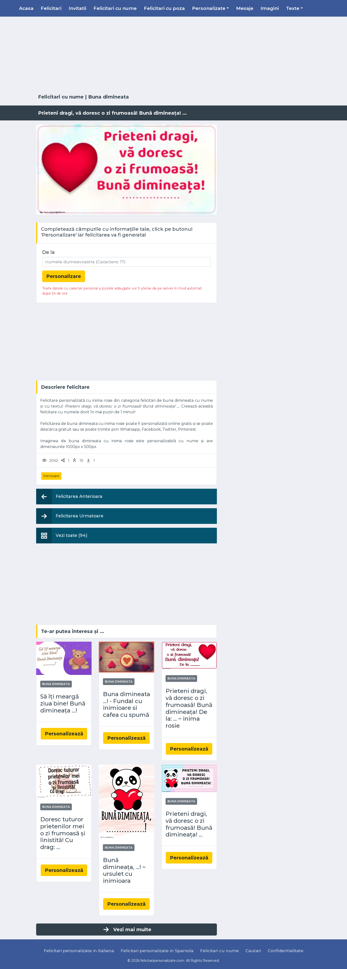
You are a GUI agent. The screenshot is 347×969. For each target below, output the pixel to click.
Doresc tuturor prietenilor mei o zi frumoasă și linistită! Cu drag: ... (62, 833)
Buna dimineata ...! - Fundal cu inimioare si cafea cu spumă (126, 704)
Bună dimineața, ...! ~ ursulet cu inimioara (124, 870)
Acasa (26, 8)
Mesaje (244, 8)
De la (48, 252)
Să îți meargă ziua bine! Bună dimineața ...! (62, 703)
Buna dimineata (108, 97)
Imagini (269, 8)
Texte (292, 8)
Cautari (253, 950)
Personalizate (208, 8)
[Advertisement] (173, 55)
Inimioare (51, 476)
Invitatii (77, 8)
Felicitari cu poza (164, 8)
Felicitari (51, 8)
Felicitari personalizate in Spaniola (157, 950)
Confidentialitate (285, 950)
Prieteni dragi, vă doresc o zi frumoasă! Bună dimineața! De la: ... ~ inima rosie (189, 708)
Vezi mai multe (126, 929)
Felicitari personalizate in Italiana (79, 950)
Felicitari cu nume (115, 8)
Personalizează (64, 734)
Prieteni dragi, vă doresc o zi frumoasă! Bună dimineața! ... (189, 824)
